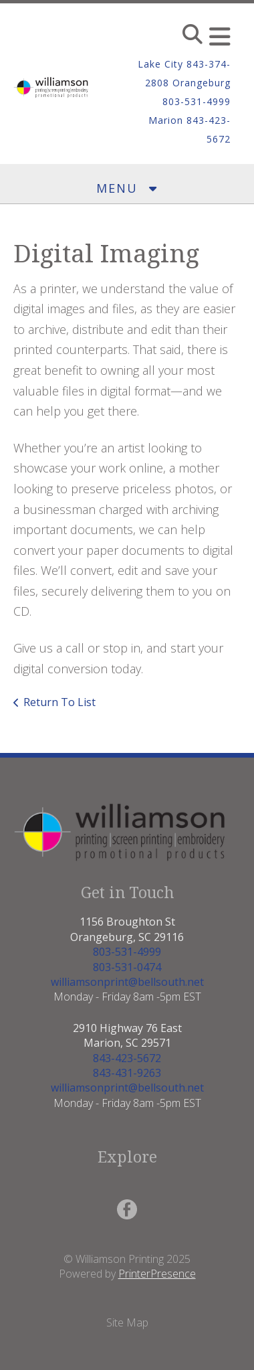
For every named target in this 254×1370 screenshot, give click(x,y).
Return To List (59, 702)
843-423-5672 (127, 1058)
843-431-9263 (127, 1072)
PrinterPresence (157, 1273)
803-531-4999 (127, 951)
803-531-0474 (127, 967)
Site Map (127, 1322)
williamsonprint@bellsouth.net (127, 981)
